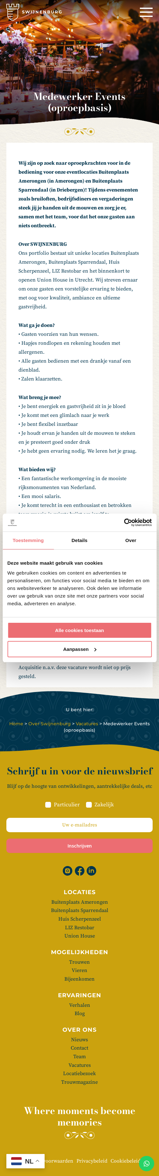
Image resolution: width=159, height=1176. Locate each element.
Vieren (79, 970)
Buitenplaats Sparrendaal (79, 910)
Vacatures (87, 723)
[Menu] (146, 12)
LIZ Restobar (79, 928)
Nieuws (79, 1040)
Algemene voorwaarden (46, 1161)
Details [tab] (80, 540)
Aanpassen (79, 649)
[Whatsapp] (146, 1163)
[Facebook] (79, 871)
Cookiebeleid (126, 1161)
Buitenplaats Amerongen (79, 902)
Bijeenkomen (79, 979)
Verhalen (79, 1005)
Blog (80, 1013)
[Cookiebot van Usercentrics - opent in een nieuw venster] (124, 522)
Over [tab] (130, 540)
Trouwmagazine (79, 1082)
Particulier (67, 804)
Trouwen (79, 962)
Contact (79, 1048)
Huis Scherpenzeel (79, 919)
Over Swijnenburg (49, 723)
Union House (79, 936)
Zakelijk (104, 804)
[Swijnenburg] (34, 12)
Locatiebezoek (79, 1073)
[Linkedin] (91, 871)
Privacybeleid (91, 1161)
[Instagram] (67, 871)
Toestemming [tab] (28, 540)
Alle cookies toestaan (79, 630)
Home (16, 723)
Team (79, 1056)
